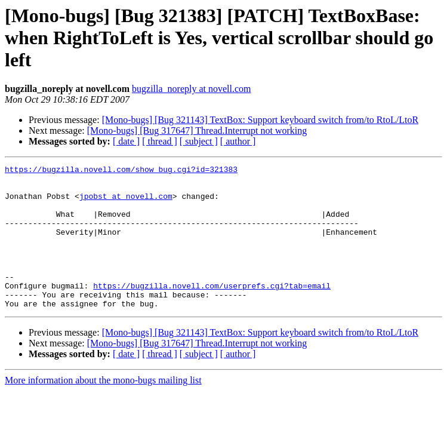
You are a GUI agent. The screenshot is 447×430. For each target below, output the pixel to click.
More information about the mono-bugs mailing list (103, 409)
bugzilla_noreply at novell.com (191, 89)
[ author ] (238, 141)
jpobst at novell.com (125, 203)
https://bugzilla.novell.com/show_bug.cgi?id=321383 (121, 170)
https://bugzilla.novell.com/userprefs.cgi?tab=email (212, 310)
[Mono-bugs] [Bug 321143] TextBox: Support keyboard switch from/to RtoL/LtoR (260, 120)
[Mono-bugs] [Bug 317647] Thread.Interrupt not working (197, 130)
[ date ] (126, 141)
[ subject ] (199, 141)
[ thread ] (159, 141)
